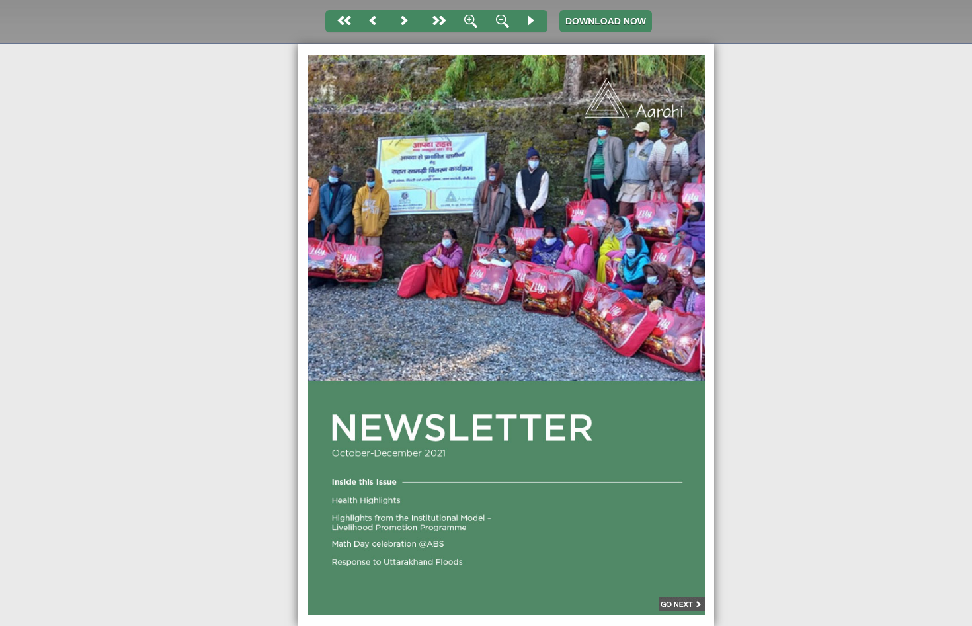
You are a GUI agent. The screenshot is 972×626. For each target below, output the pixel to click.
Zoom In (468, 21)
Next (405, 21)
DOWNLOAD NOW (605, 21)
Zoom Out (500, 21)
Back (373, 21)
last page (436, 21)
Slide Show (531, 21)
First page (341, 21)
